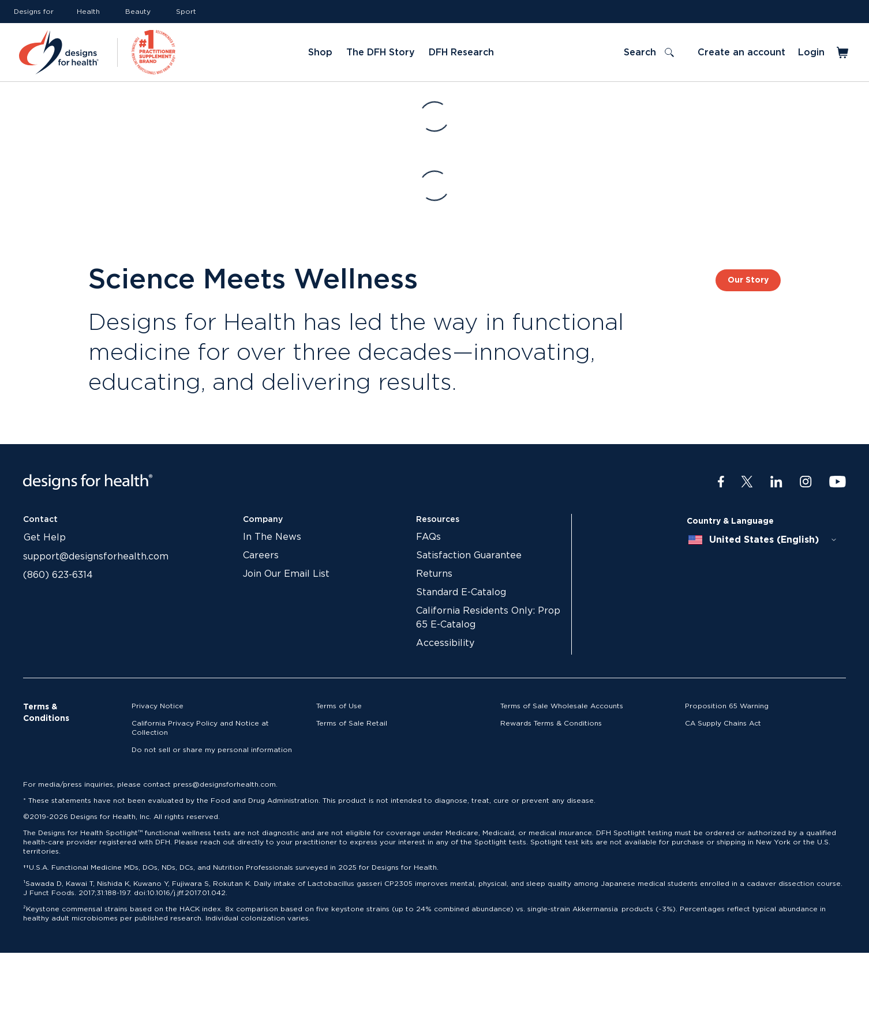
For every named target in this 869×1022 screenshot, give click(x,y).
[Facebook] (721, 482)
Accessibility (445, 643)
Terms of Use (339, 705)
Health (88, 11)
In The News (272, 537)
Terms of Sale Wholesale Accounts (561, 705)
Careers (261, 555)
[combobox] (763, 540)
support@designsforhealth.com (95, 556)
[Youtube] (837, 482)
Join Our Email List (286, 573)
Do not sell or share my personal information (212, 749)
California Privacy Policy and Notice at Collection (200, 728)
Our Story (748, 280)
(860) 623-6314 (58, 575)
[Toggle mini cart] (843, 52)
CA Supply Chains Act (723, 723)
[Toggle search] (649, 52)
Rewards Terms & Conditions (551, 723)
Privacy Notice (157, 705)
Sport (186, 11)
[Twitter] (747, 482)
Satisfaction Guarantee (469, 555)
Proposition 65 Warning (727, 705)
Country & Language (730, 521)
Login (811, 52)
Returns (434, 573)
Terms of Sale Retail (351, 723)
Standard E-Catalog (461, 592)
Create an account (741, 52)
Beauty (138, 11)
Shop (320, 52)
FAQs (428, 537)
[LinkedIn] (776, 482)
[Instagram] (806, 482)
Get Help (45, 537)
